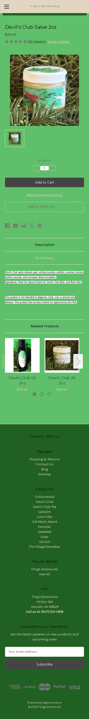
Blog (44, 469)
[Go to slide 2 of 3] (42, 394)
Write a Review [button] (59, 42)
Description (44, 245)
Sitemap (44, 474)
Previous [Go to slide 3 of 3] (6, 361)
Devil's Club (44, 502)
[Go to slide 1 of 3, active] (34, 394)
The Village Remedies (44, 547)
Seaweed (44, 532)
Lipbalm (44, 512)
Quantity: (44, 160)
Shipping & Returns (44, 459)
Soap (44, 537)
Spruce (44, 542)
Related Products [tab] (44, 326)
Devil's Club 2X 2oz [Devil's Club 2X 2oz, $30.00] (62, 381)
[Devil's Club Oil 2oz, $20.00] (22, 355)
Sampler (44, 527)
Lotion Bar (44, 517)
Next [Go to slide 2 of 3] (78, 361)
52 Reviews (44, 258)
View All (44, 574)
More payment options (44, 195)
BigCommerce (52, 702)
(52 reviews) (37, 41)
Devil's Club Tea (44, 507)
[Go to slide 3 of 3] (49, 394)
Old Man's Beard (44, 522)
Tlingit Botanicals (44, 569)
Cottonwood (44, 497)
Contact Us (44, 464)
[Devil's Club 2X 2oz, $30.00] (62, 355)
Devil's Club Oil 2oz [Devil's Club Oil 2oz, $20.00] (22, 381)
